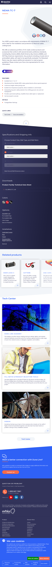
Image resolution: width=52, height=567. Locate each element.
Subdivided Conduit (7, 232)
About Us (29, 532)
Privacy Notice (30, 534)
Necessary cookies (7, 563)
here (25, 552)
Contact (29, 535)
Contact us (10, 472)
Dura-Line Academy (18, 114)
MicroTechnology (6, 527)
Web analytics (27, 563)
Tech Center (7, 114)
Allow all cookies (33, 558)
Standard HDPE (5, 529)
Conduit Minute (30, 525)
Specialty (4, 530)
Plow (3, 234)
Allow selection (44, 558)
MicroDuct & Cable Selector (8, 525)
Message (17, 493)
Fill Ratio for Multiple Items (8, 522)
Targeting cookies (35, 563)
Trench (4, 237)
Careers (29, 522)
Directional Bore (6, 239)
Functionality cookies (17, 563)
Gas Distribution (6, 534)
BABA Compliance (6, 535)
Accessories (4, 532)
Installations (29, 529)
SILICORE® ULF (6, 213)
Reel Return (29, 530)
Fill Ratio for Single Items (7, 524)
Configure (9, 71)
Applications (30, 527)
